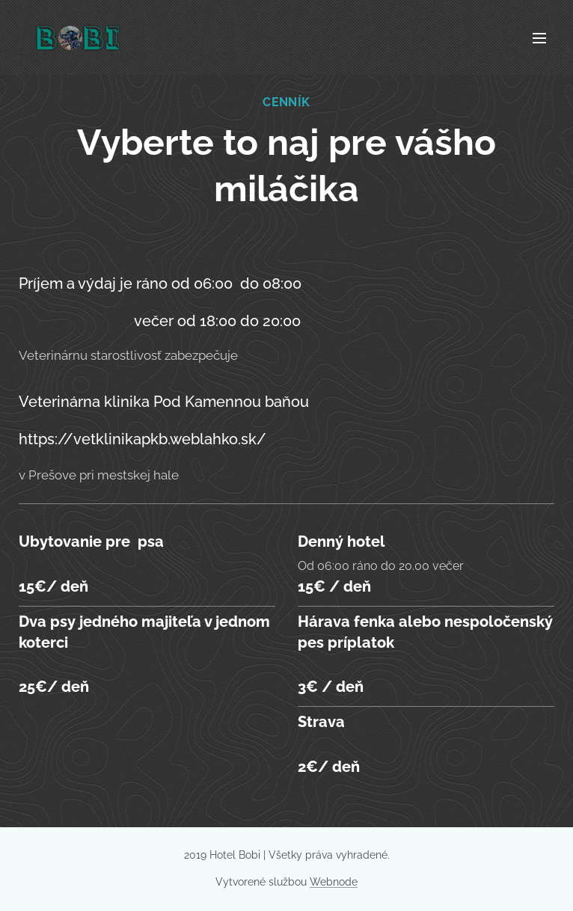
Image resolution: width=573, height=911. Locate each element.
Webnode (334, 882)
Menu (539, 38)
